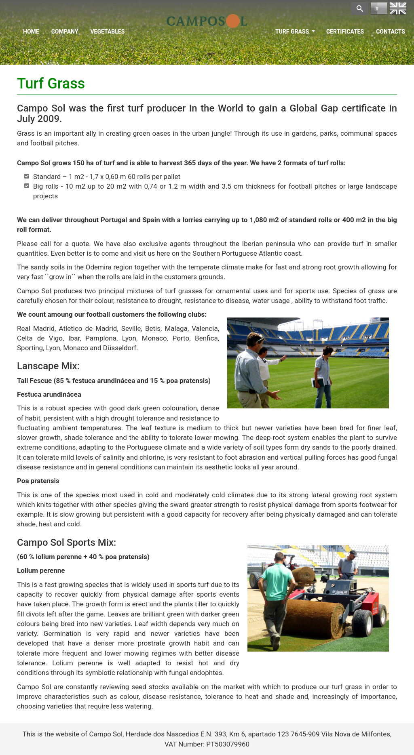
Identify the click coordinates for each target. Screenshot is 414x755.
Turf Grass (295, 31)
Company (64, 31)
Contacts (390, 31)
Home (31, 31)
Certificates (345, 31)
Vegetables (107, 31)
